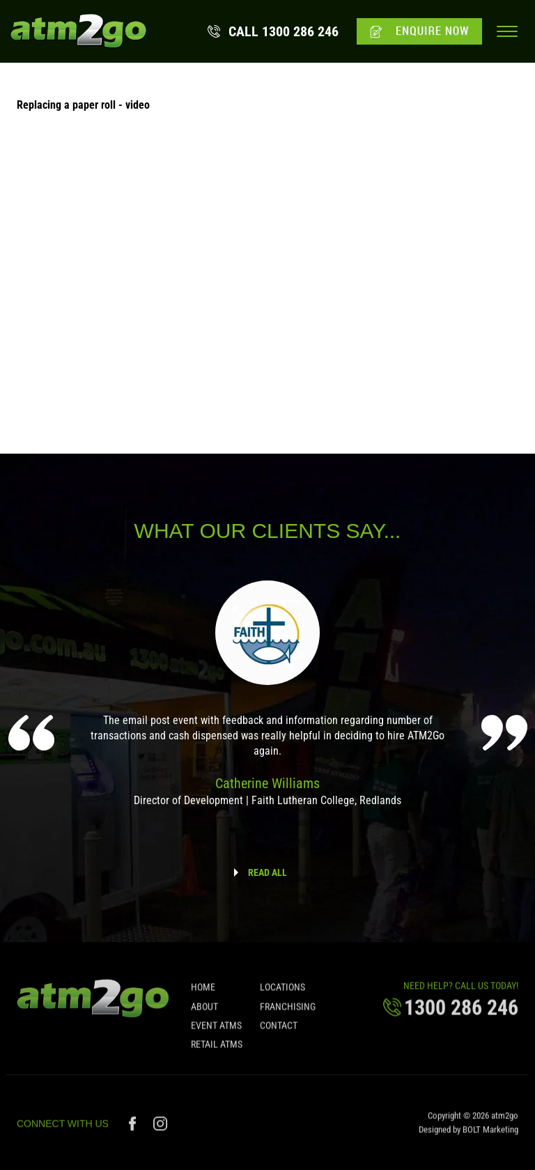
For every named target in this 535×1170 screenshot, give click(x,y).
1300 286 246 (283, 31)
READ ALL (267, 872)
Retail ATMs (216, 1048)
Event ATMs (216, 1030)
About (204, 1010)
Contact (278, 1030)
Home (203, 991)
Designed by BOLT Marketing (468, 1134)
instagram (160, 1128)
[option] (268, 703)
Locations (282, 991)
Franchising (288, 1010)
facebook (134, 1128)
